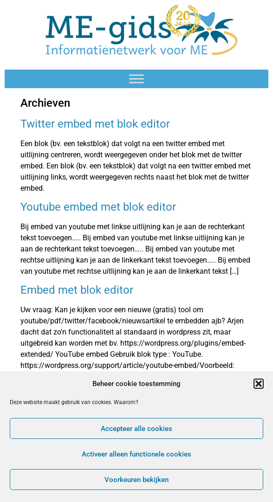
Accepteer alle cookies (136, 429)
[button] (258, 383)
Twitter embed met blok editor (95, 123)
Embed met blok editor (76, 289)
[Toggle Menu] (136, 78)
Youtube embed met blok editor (98, 206)
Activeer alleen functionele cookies (136, 454)
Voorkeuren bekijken (136, 480)
